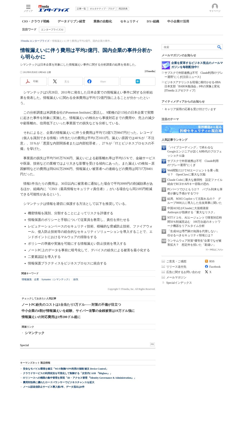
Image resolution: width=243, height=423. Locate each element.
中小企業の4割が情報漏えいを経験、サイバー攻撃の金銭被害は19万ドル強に (78, 310)
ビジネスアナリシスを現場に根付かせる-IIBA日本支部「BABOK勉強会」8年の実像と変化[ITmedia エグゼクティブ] (192, 86)
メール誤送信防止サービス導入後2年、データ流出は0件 (53, 386)
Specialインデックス (179, 282)
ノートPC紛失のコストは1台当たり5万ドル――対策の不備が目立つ (71, 304)
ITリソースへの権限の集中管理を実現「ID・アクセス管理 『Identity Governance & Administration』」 (79, 377)
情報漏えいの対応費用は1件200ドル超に (51, 317)
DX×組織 (153, 21)
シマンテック (34, 333)
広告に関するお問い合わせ (183, 272)
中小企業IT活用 (178, 21)
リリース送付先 (176, 266)
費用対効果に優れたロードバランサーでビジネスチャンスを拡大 (58, 382)
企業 (36, 279)
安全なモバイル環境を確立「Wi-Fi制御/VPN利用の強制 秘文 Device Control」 (65, 368)
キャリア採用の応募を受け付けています (190, 109)
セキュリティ (129, 21)
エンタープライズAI (52, 29)
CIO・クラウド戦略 (35, 21)
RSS (211, 261)
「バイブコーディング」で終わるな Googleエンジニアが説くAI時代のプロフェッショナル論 (194, 151)
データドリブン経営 (71, 21)
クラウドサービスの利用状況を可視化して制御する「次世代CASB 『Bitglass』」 (67, 373)
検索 (220, 47)
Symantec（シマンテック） (56, 279)
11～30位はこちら (214, 249)
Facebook (214, 266)
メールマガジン (176, 277)
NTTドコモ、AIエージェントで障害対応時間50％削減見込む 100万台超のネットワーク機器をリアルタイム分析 (194, 221)
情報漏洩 (27, 279)
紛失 (75, 279)
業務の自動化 (103, 21)
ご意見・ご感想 (176, 261)
